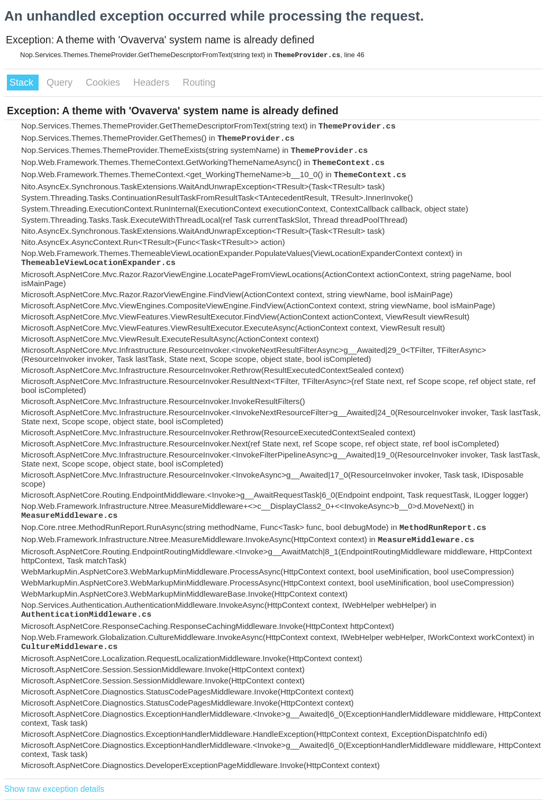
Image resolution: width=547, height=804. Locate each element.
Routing (199, 82)
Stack (23, 82)
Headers (152, 82)
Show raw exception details (54, 788)
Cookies (104, 82)
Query (61, 82)
